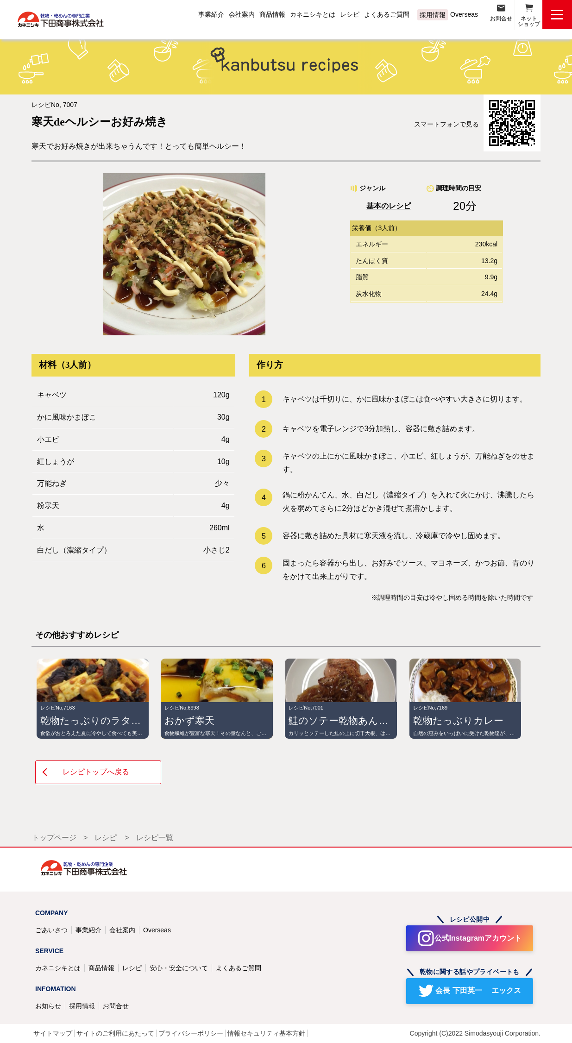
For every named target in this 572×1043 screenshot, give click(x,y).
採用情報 (433, 15)
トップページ (54, 838)
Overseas (464, 14)
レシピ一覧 (154, 838)
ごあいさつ (51, 930)
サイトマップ (52, 1033)
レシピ (349, 14)
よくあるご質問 (386, 14)
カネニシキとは (312, 14)
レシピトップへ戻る (96, 772)
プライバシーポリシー (190, 1033)
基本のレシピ (388, 206)
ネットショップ (529, 21)
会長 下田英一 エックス (478, 990)
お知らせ (48, 1006)
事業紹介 (211, 14)
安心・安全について (179, 968)
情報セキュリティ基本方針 (266, 1033)
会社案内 (242, 14)
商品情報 (272, 14)
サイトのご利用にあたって (115, 1033)
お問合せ (501, 18)
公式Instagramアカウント (478, 938)
